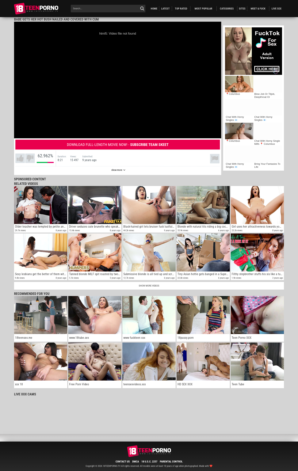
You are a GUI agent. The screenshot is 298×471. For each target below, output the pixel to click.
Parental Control (171, 461)
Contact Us (123, 461)
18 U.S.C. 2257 (149, 461)
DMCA (135, 461)
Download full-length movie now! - (118, 144)
